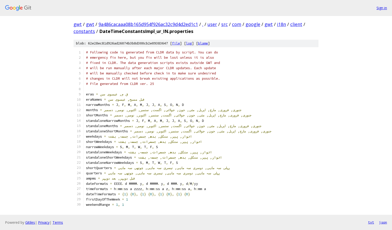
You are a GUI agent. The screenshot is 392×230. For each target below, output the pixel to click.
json (383, 222)
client (296, 24)
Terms (57, 222)
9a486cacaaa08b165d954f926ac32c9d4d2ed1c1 (148, 24)
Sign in (381, 7)
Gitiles (30, 222)
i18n (281, 24)
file (176, 43)
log (189, 43)
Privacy (44, 222)
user (212, 24)
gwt (78, 24)
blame (203, 43)
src (224, 24)
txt (371, 222)
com (236, 24)
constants (84, 31)
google (253, 24)
